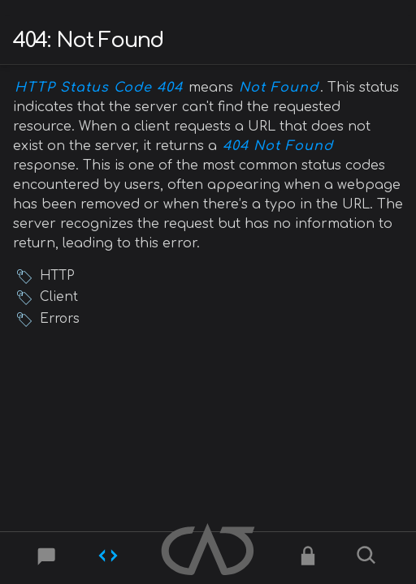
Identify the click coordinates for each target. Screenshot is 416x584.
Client (59, 297)
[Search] (368, 558)
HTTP (57, 276)
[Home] (208, 552)
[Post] (47, 558)
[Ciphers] (308, 558)
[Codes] (108, 558)
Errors (60, 319)
